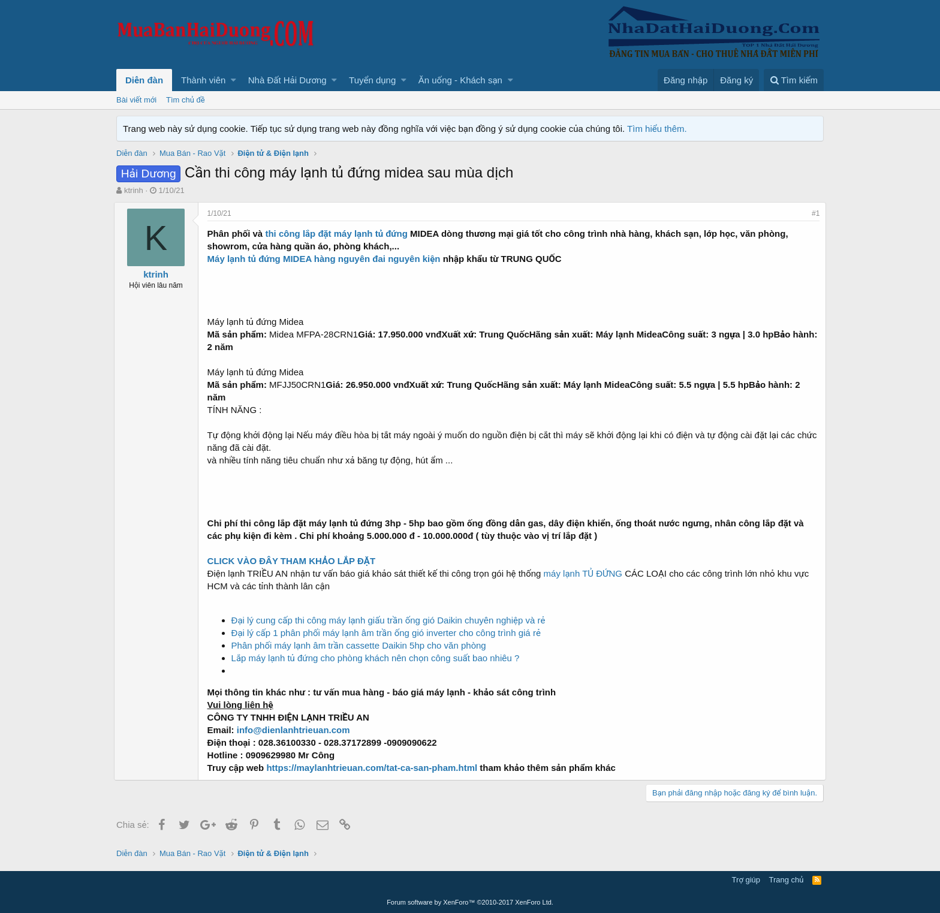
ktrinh (133, 190)
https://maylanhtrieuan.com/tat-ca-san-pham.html (373, 768)
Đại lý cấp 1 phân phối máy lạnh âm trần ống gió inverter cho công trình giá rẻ (388, 633)
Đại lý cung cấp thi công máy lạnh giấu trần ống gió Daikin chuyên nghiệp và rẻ (391, 620)
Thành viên (203, 80)
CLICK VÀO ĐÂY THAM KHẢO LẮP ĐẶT (294, 561)
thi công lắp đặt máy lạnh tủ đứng (340, 233)
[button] (233, 80)
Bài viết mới (136, 99)
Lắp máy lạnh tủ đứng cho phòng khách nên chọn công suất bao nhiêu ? (378, 658)
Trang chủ (786, 879)
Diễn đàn (144, 80)
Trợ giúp (746, 879)
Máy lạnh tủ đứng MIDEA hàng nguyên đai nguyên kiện (327, 259)
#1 (813, 213)
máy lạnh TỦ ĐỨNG (585, 573)
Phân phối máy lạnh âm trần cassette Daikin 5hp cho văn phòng (361, 645)
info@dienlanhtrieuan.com (295, 730)
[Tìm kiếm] (794, 80)
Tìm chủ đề (185, 99)
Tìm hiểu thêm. (657, 128)
